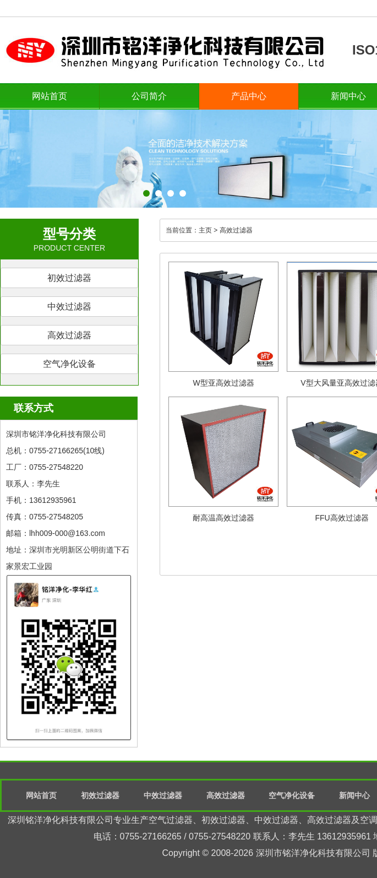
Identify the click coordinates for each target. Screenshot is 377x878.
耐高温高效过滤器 (223, 517)
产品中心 (248, 96)
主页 (205, 230)
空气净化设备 (69, 363)
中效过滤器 (69, 306)
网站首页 (49, 96)
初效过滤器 (69, 278)
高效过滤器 (69, 335)
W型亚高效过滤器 (223, 382)
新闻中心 (354, 795)
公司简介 (149, 96)
